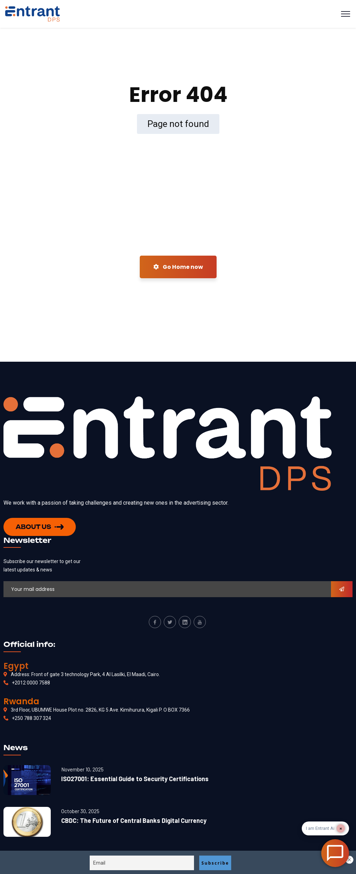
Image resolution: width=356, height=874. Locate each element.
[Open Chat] (335, 853)
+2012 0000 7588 (31, 682)
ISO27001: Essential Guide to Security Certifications (135, 779)
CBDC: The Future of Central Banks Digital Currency (134, 820)
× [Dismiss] (340, 828)
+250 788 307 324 (31, 718)
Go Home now (178, 267)
